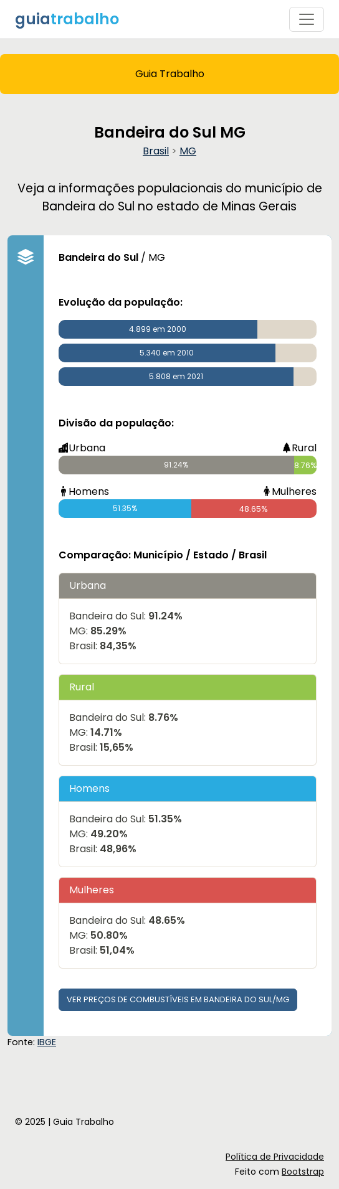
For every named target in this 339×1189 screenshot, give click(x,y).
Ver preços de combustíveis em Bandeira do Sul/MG (178, 999)
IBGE (46, 1042)
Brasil (156, 151)
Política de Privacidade (275, 1156)
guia (67, 19)
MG (187, 151)
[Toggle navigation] (306, 19)
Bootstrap (303, 1171)
